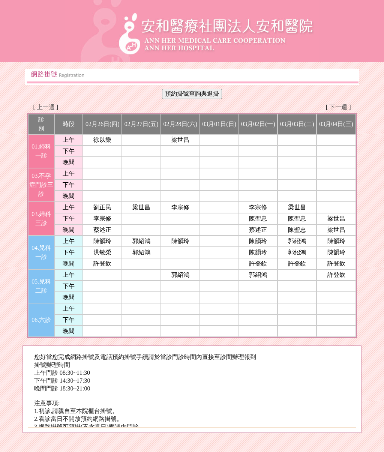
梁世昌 (180, 140)
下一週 (338, 107)
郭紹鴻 (141, 241)
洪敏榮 (102, 252)
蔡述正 (102, 230)
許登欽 (102, 263)
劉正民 (102, 207)
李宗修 (180, 207)
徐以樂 (102, 140)
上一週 (46, 107)
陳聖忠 (258, 218)
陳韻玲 (102, 241)
